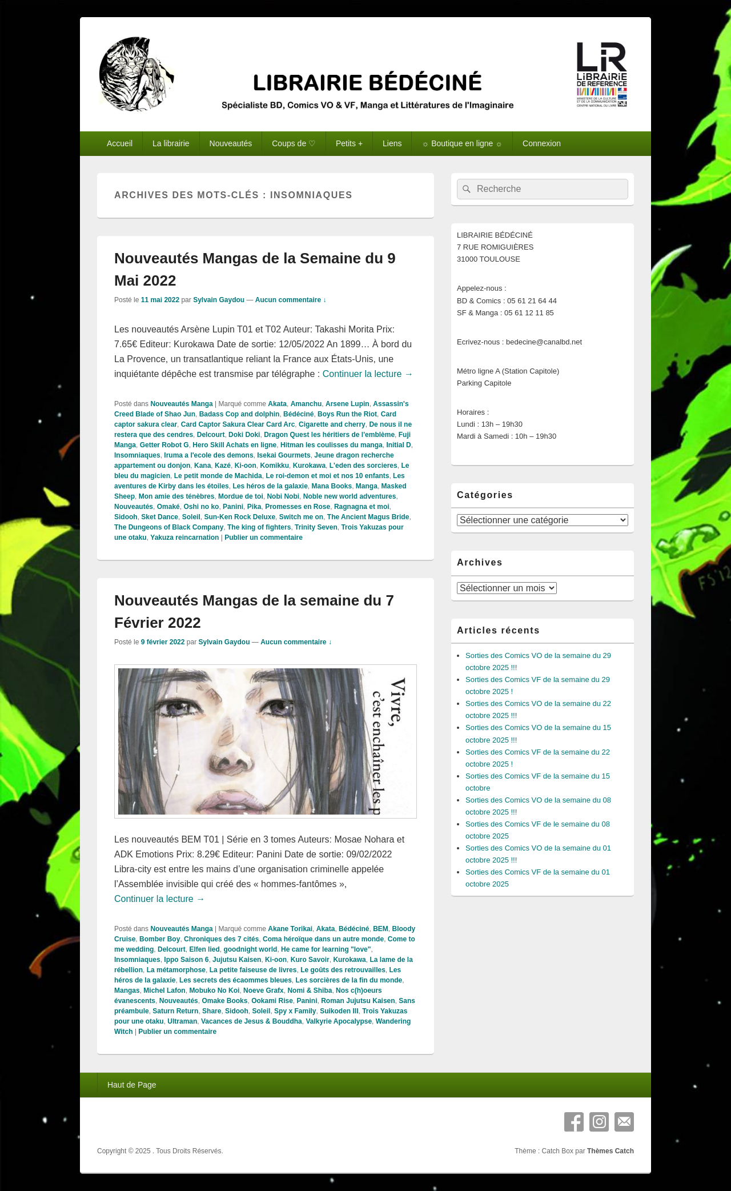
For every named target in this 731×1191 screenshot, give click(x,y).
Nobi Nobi (283, 496)
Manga (366, 486)
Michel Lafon (164, 990)
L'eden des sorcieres (363, 466)
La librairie (171, 143)
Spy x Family (295, 1011)
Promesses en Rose (297, 507)
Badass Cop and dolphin (239, 414)
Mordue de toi (240, 496)
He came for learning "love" (326, 949)
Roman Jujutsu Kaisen (358, 1001)
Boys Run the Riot (347, 414)
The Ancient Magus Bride (368, 517)
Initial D (398, 445)
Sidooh (126, 517)
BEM (380, 929)
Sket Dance (159, 517)
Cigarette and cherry (332, 424)
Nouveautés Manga (181, 404)
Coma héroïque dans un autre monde (323, 939)
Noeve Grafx (263, 990)
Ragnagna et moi (361, 507)
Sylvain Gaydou (218, 300)
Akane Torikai (290, 929)
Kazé (223, 466)
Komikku (274, 466)
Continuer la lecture (368, 374)
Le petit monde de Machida (218, 476)
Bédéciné (298, 414)
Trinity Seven (316, 527)
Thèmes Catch (610, 1151)
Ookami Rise (272, 1001)
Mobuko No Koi (214, 990)
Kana (202, 466)
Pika (254, 507)
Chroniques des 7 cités (221, 939)
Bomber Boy (159, 939)
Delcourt (211, 435)
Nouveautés (231, 143)
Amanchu (306, 404)
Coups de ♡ (294, 143)
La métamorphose (176, 970)
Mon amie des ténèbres (177, 496)
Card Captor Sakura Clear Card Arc (238, 424)
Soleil (191, 517)
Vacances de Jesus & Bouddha (251, 1021)
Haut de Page (131, 1084)
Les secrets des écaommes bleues (235, 980)
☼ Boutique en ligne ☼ (462, 143)
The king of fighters (259, 527)
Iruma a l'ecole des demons (208, 455)
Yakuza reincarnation (184, 538)
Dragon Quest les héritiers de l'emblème (329, 435)
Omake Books (224, 1001)
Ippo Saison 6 (186, 960)
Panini (233, 507)
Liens (392, 143)
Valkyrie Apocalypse (339, 1021)
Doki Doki (244, 435)
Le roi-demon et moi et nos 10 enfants (327, 476)
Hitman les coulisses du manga (331, 445)
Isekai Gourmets (283, 455)
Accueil (119, 143)
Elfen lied (204, 949)
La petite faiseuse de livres (253, 970)
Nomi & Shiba (309, 990)
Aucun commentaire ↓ (291, 300)
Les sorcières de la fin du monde (349, 980)
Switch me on (301, 517)
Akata (277, 404)
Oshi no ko (201, 507)
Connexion (542, 143)
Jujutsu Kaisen (236, 960)
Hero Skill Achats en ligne (234, 445)
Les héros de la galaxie (269, 486)
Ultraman (182, 1021)
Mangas (127, 990)
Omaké (168, 507)
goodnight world (250, 949)
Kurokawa (309, 466)
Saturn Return (175, 1011)
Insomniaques (137, 455)
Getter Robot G (164, 445)
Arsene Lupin (347, 404)
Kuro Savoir (310, 960)
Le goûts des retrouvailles (342, 970)
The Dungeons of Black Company (168, 527)
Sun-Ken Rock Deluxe (239, 517)
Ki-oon (245, 466)
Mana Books (332, 486)
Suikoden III (339, 1011)
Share (211, 1011)
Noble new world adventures (349, 496)
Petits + (349, 143)
